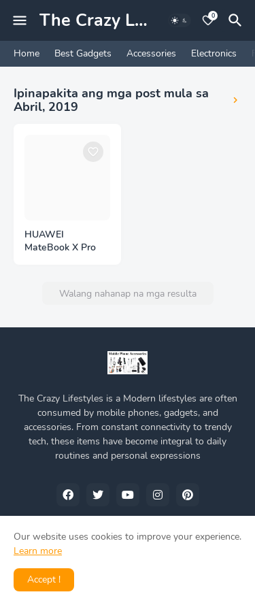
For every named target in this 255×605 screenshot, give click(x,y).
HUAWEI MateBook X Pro (60, 241)
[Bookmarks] (208, 20)
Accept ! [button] (44, 579)
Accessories (151, 53)
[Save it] (93, 152)
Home (26, 53)
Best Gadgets (83, 53)
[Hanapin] (237, 20)
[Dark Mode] (179, 20)
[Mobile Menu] (19, 20)
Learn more (38, 550)
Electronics (214, 53)
